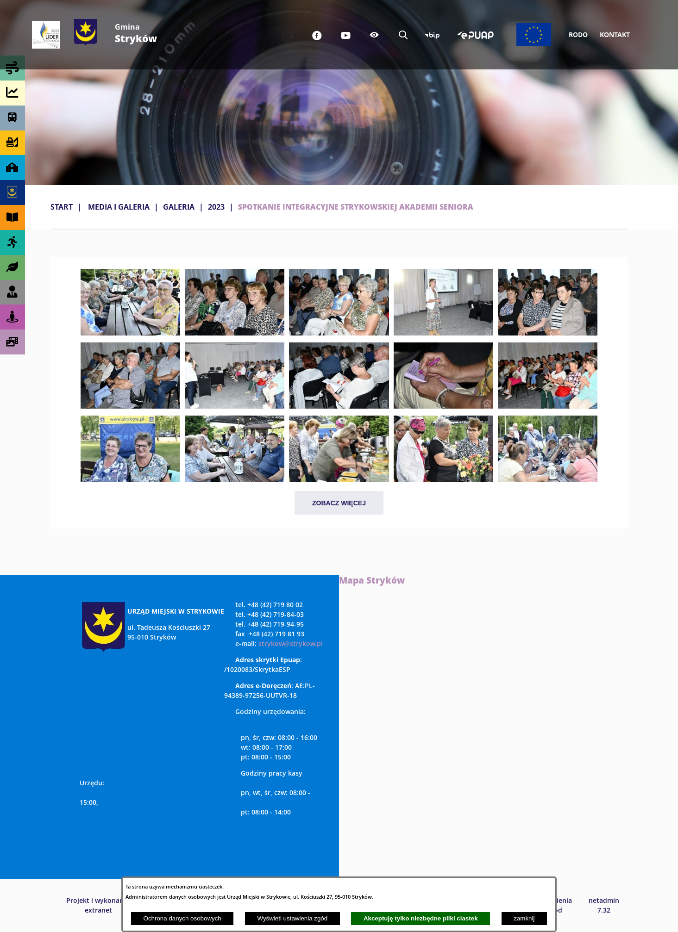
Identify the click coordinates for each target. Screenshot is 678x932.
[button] (130, 332)
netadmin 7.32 (604, 905)
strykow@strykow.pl (290, 643)
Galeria (179, 207)
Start (61, 207)
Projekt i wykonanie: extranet (98, 905)
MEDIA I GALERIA (119, 207)
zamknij (524, 918)
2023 (216, 207)
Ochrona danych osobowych (182, 918)
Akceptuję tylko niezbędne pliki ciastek (421, 918)
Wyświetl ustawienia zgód (292, 918)
